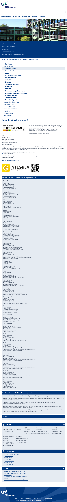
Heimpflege (8, 86)
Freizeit (42, 17)
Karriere (38, 500)
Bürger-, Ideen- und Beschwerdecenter (13, 54)
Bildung (34, 17)
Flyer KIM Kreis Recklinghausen (11, 454)
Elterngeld (8, 80)
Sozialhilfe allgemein (11, 100)
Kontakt (9, 425)
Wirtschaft (26, 17)
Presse (33, 500)
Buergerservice (10, 59)
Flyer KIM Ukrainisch (8, 464)
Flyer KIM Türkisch (8, 462)
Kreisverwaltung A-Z (9, 44)
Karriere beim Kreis (8, 52)
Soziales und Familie (18, 59)
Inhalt (17, 498)
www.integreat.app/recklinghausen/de (10, 160)
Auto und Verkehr (8, 66)
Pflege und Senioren (11, 95)
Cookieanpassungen (46, 498)
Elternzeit (8, 82)
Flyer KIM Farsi (7, 459)
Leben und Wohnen (9, 106)
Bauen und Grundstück (10, 109)
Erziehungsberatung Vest (12, 84)
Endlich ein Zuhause (11, 71)
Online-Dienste (8, 64)
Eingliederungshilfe (10, 77)
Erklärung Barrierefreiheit (23, 500)
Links (7, 468)
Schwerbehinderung (11, 97)
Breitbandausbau (8, 113)
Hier (3, 153)
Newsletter (45, 500)
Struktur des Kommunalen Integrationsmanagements (17, 393)
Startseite (3, 59)
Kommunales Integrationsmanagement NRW (14, 471)
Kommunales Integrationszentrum (15, 91)
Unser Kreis (7, 111)
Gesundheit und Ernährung (11, 102)
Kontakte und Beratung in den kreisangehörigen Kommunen (19, 178)
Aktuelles (4, 416)
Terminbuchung (8, 115)
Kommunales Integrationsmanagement (16, 93)
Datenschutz (36, 498)
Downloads (10, 451)
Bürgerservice (6, 17)
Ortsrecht (6, 49)
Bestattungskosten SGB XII (13, 75)
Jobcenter (8, 89)
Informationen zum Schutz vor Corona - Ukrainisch (16, 480)
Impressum (28, 498)
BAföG (7, 73)
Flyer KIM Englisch (8, 457)
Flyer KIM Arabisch (8, 456)
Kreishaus (16, 17)
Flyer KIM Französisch (9, 461)
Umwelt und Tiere (8, 104)
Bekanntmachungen (9, 46)
